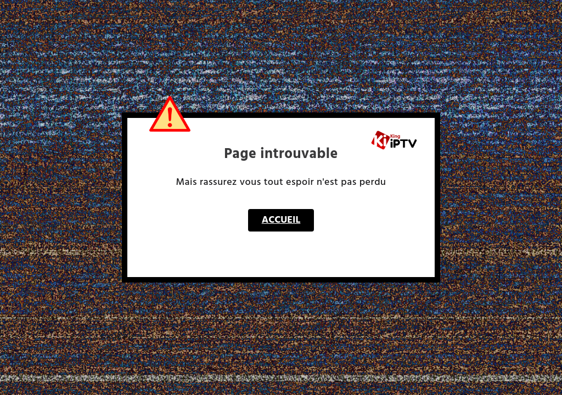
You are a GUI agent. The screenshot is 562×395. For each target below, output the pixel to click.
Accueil (281, 220)
